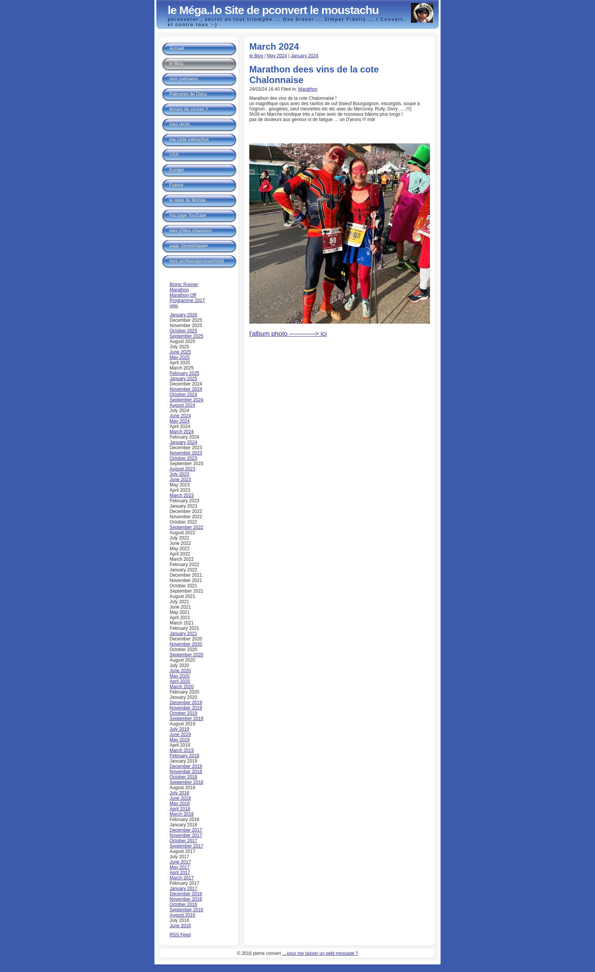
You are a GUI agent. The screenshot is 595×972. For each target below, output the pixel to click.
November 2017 (186, 835)
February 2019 (184, 755)
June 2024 (180, 415)
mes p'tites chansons (190, 230)
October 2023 (183, 458)
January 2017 (183, 888)
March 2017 (182, 878)
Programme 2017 (187, 300)
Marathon (308, 89)
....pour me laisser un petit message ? (320, 953)
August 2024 (182, 405)
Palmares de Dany (188, 94)
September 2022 (186, 527)
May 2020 (180, 676)
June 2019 (180, 734)
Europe (176, 170)
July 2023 (179, 474)
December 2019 (186, 702)
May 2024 (277, 55)
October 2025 (183, 330)
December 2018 (186, 766)
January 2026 (183, 315)
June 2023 (180, 479)
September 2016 (186, 909)
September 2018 (186, 782)
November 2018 (186, 771)
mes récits (179, 124)
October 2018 (183, 777)
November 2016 (186, 899)
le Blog (256, 55)
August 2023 (182, 469)
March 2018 (182, 814)
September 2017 (186, 846)
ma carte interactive (189, 139)
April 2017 (180, 872)
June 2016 (180, 925)
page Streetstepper (188, 246)
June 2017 (180, 862)
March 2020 (182, 686)
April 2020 (180, 681)
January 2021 (183, 633)
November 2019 (186, 708)
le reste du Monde (187, 200)
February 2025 (184, 373)
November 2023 (186, 453)
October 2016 (183, 904)
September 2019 (186, 718)
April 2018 (180, 809)
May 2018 (180, 803)
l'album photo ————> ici (288, 333)
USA (174, 154)
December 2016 (186, 894)
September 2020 (186, 654)
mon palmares (183, 79)
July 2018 (179, 793)
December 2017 (186, 830)
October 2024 (183, 394)
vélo (174, 305)
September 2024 (186, 400)
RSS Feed (180, 934)
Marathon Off (183, 295)
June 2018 (180, 798)
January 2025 (183, 378)
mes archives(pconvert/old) (196, 261)
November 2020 (186, 644)
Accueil (176, 48)
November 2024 (186, 389)
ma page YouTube (187, 215)
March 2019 (182, 750)
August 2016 (182, 915)
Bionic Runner (184, 284)
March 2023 (182, 495)
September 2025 (186, 336)
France (176, 185)
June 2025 (180, 352)
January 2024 (304, 55)
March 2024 (182, 431)
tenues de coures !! (188, 109)
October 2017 (183, 840)
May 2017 (180, 867)
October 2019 (183, 713)
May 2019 (180, 739)
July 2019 (179, 729)
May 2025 (180, 357)
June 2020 (180, 670)
